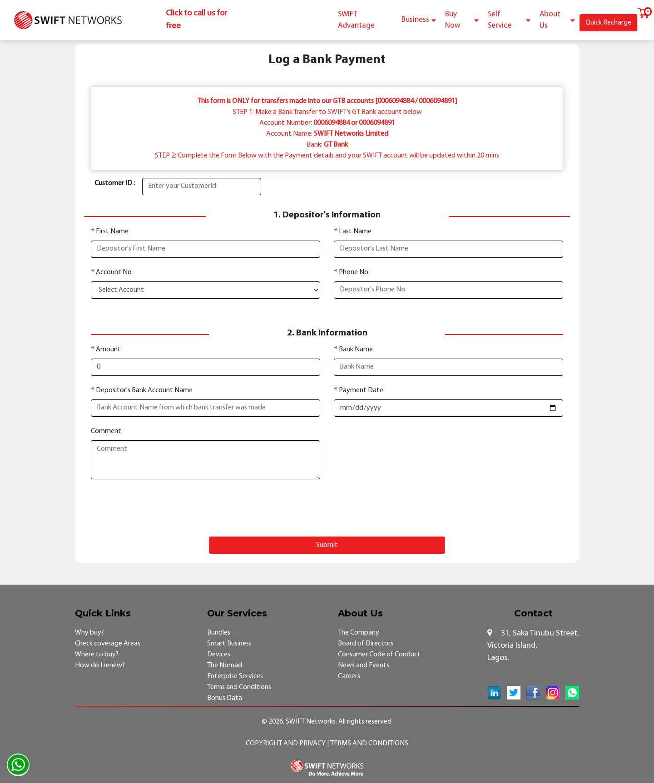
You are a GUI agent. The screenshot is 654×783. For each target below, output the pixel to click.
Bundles (218, 632)
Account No (111, 272)
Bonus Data (224, 698)
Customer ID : (114, 183)
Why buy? (89, 632)
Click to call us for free (196, 19)
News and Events (363, 665)
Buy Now (462, 20)
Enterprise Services (235, 676)
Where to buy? (97, 654)
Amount (106, 349)
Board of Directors (365, 643)
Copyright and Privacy (286, 743)
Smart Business (229, 643)
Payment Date (358, 390)
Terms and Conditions (239, 687)
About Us (557, 20)
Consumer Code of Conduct (379, 654)
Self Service (509, 20)
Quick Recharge (608, 22)
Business (418, 20)
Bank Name (353, 349)
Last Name (353, 231)
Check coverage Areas (107, 643)
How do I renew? (100, 665)
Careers (349, 676)
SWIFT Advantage (356, 20)
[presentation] (327, 508)
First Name (110, 231)
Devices (218, 654)
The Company (358, 632)
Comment (106, 431)
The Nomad (224, 665)
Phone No (351, 272)
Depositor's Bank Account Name (142, 390)
